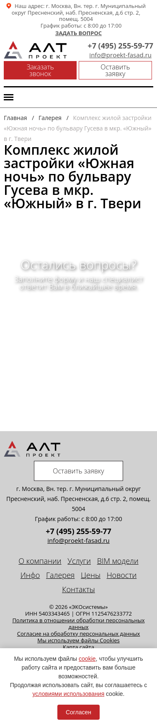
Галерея (60, 575)
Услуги (79, 561)
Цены (90, 575)
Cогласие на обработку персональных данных (78, 633)
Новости (122, 575)
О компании (39, 561)
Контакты (78, 589)
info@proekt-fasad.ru (120, 55)
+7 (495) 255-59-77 (120, 45)
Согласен (78, 712)
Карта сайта (78, 647)
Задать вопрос (78, 33)
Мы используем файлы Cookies (78, 640)
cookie (87, 658)
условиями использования (69, 693)
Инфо (30, 575)
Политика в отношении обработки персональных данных (78, 623)
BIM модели (118, 561)
